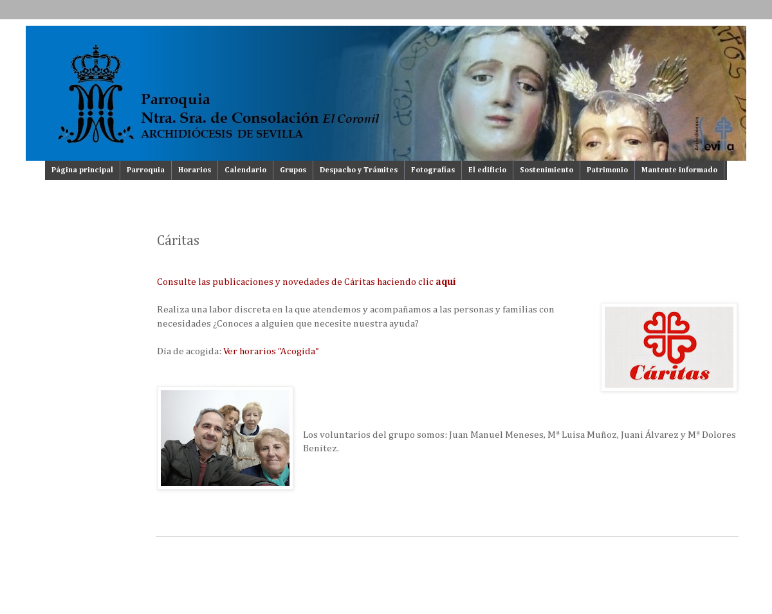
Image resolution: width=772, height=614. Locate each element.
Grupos (293, 170)
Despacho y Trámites (359, 170)
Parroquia (146, 170)
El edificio (487, 170)
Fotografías (433, 170)
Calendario (245, 170)
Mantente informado (679, 170)
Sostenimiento (546, 170)
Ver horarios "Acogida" (271, 351)
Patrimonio (607, 170)
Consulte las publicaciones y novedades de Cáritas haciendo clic (306, 282)
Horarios (194, 170)
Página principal (82, 170)
